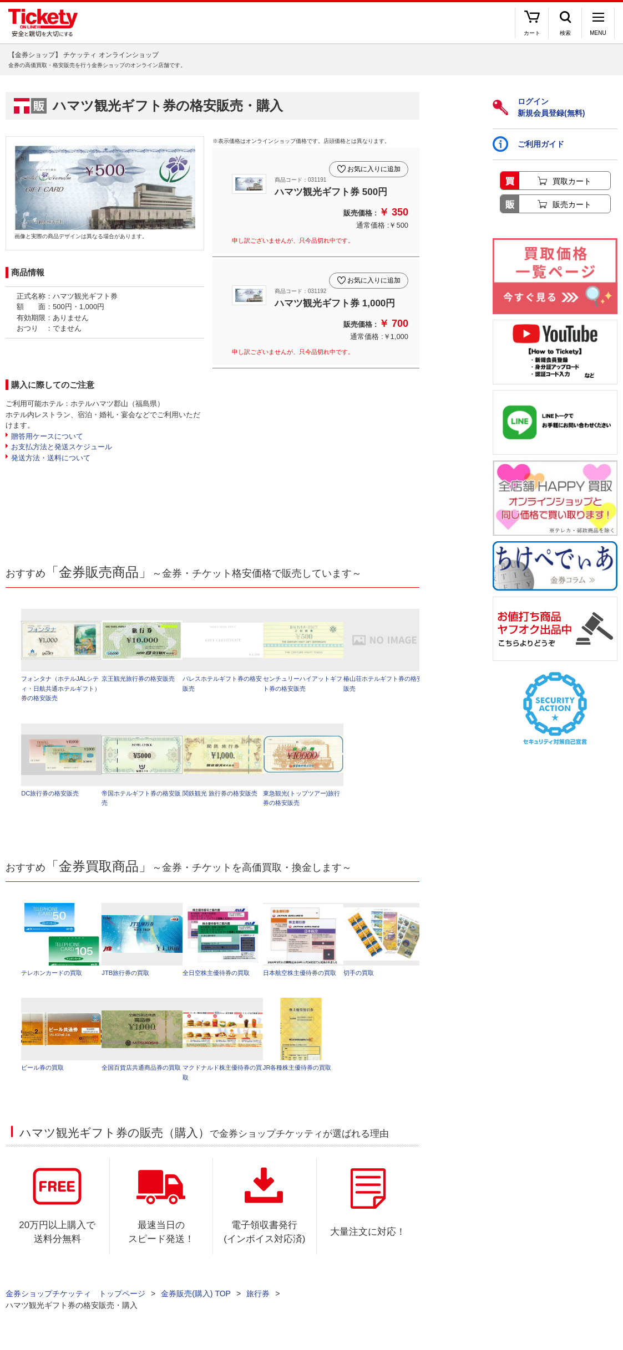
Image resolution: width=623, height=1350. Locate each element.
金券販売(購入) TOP (196, 1300)
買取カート (572, 181)
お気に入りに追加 (372, 165)
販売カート (572, 204)
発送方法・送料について (50, 458)
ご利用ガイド (528, 144)
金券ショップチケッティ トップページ (75, 1300)
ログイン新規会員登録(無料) (539, 107)
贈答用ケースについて (47, 436)
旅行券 (258, 1300)
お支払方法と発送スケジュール (61, 447)
